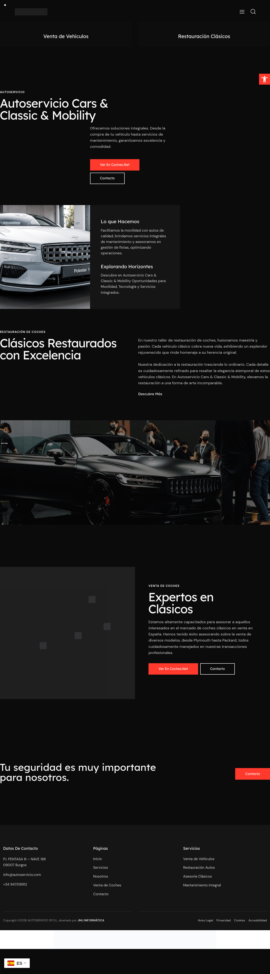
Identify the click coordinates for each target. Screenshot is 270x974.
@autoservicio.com (25, 876)
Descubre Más (150, 395)
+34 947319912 (15, 886)
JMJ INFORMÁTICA (91, 923)
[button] (264, 79)
